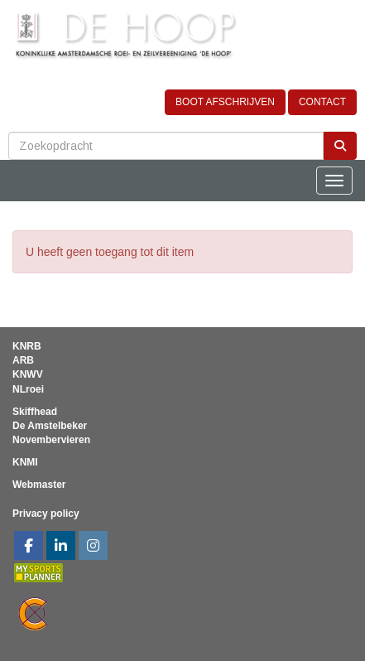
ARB (23, 360)
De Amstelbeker (49, 426)
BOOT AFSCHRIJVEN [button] (225, 102)
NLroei (28, 389)
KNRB (26, 346)
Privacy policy (45, 513)
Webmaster (38, 484)
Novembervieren (51, 440)
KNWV (27, 374)
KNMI (25, 462)
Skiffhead (34, 411)
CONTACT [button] (322, 102)
